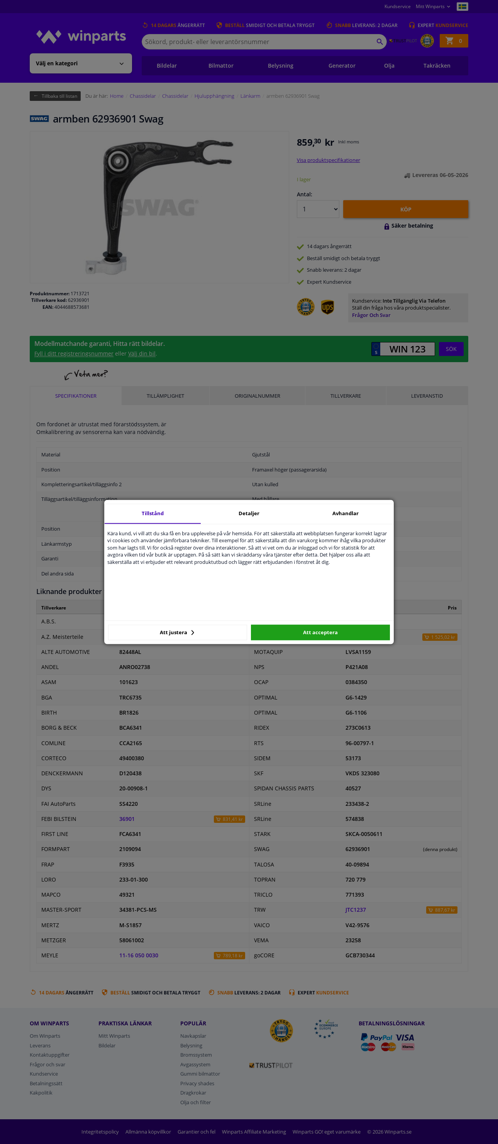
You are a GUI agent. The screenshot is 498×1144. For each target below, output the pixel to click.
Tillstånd (153, 513)
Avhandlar (345, 513)
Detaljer (249, 513)
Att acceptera (320, 632)
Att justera (177, 632)
